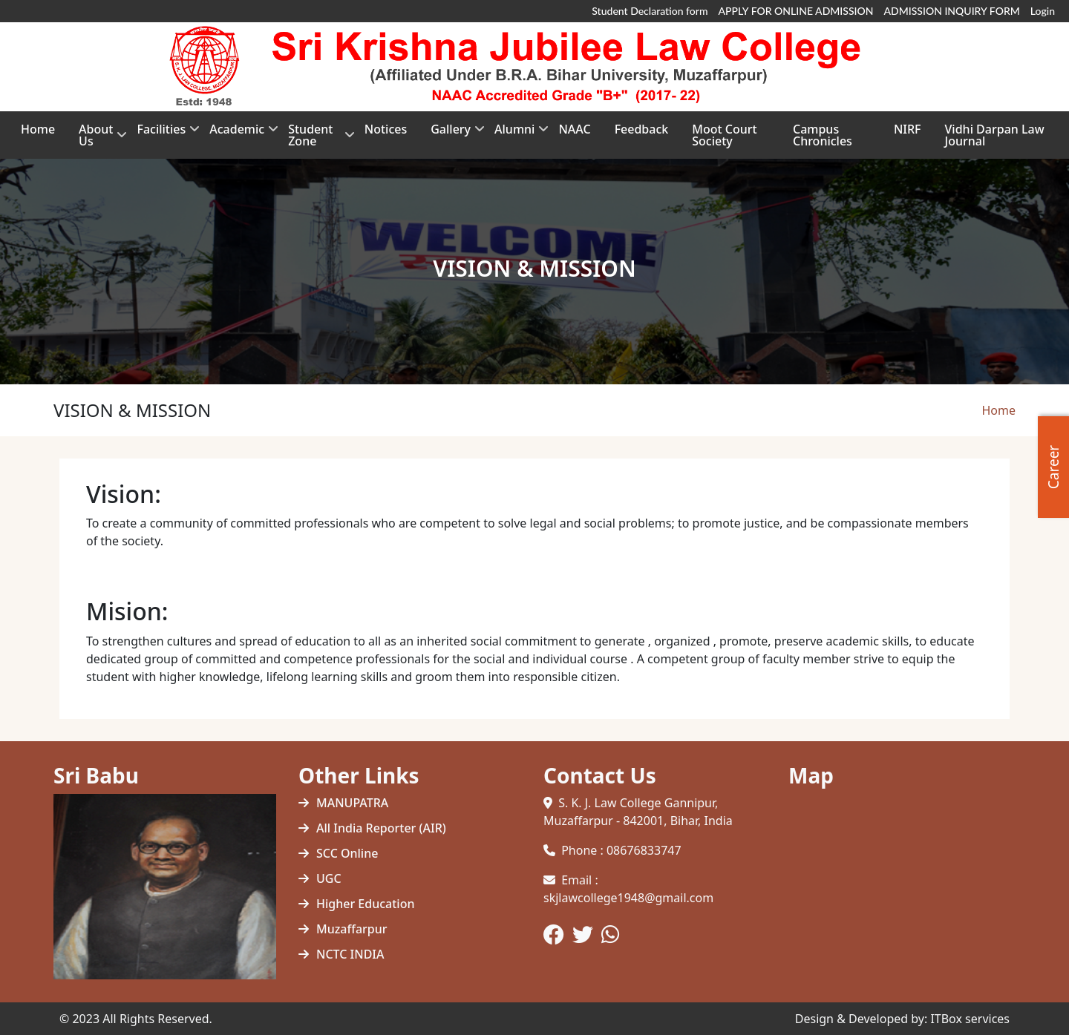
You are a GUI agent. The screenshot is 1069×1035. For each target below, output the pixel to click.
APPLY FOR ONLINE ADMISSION (796, 10)
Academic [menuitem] (236, 134)
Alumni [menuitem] (514, 134)
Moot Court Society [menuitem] (724, 135)
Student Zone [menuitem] (314, 140)
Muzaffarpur (352, 929)
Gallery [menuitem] (451, 134)
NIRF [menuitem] (907, 129)
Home (998, 410)
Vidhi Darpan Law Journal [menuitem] (995, 135)
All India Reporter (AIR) (381, 828)
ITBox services (970, 1019)
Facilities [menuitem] (161, 134)
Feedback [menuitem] (642, 129)
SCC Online (347, 853)
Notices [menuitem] (385, 129)
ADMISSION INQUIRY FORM (951, 10)
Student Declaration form (649, 10)
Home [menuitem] (38, 129)
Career (1053, 466)
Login (1042, 10)
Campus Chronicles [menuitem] (822, 135)
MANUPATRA (352, 803)
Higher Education (365, 904)
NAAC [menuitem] (574, 129)
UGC (328, 878)
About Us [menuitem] (96, 140)
